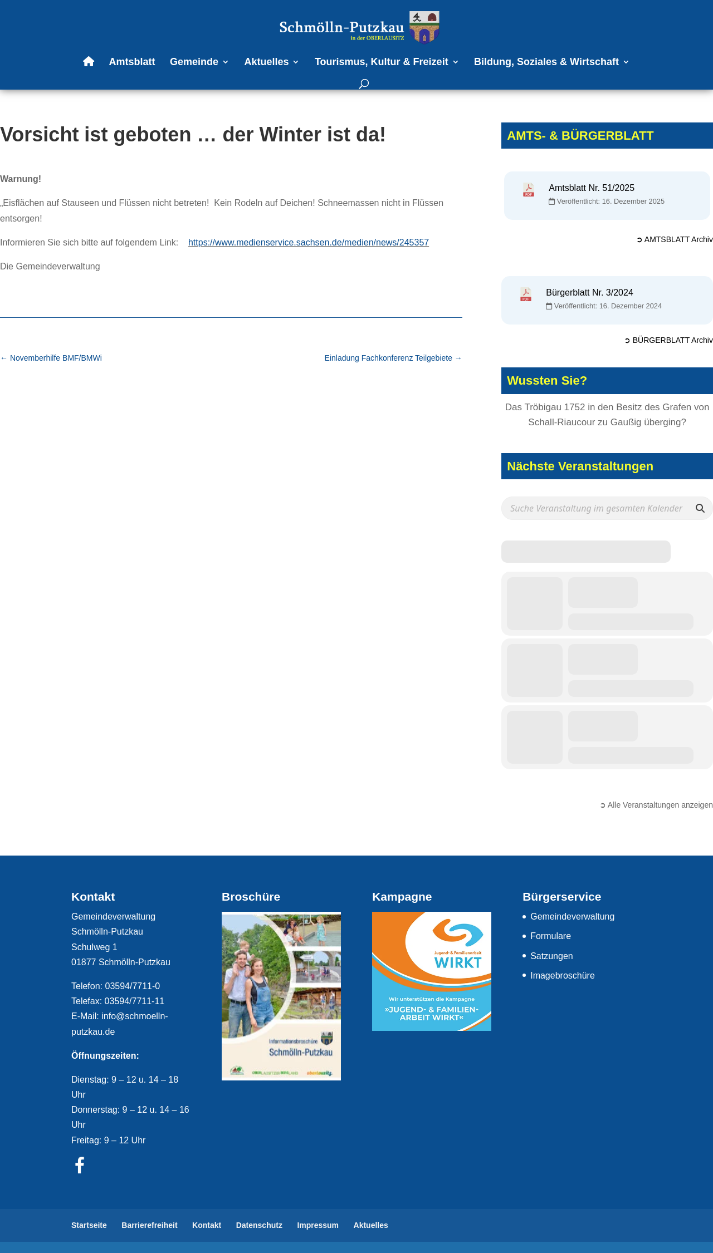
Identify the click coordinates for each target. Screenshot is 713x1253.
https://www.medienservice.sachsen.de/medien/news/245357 (308, 242)
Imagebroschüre (562, 975)
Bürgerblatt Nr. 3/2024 (589, 292)
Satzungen (551, 956)
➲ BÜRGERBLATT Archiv (668, 340)
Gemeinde (194, 62)
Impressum (318, 1225)
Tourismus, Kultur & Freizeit (381, 62)
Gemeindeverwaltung (572, 916)
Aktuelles (266, 62)
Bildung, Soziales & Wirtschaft (546, 62)
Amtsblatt (132, 62)
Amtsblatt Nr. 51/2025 (591, 188)
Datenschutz (259, 1225)
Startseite (89, 1225)
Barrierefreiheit (149, 1225)
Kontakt (206, 1225)
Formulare (550, 936)
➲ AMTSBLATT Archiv (674, 239)
